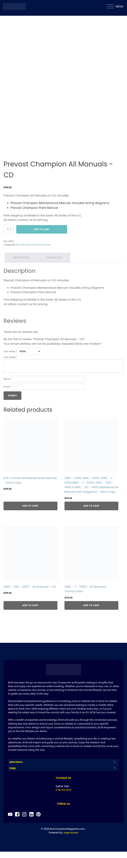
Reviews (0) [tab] (55, 256)
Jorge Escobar (70, 839)
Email (7, 385)
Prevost (47, 244)
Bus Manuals (23, 244)
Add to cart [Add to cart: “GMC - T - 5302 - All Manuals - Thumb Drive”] (91, 610)
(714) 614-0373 (63, 796)
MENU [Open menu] (115, 6)
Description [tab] (21, 256)
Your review (10, 356)
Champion (36, 244)
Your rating (10, 350)
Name (7, 377)
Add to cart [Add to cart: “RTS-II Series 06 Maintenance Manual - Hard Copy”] (30, 510)
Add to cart (42, 229)
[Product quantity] (8, 229)
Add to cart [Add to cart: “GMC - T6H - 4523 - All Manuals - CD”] (30, 610)
